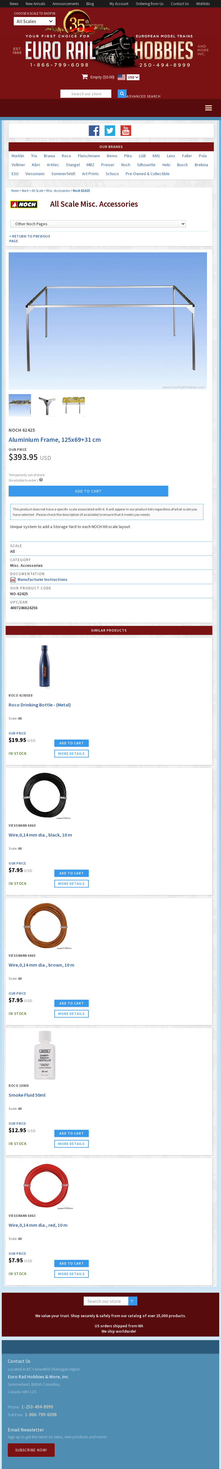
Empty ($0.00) (102, 77)
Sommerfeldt (63, 173)
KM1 (156, 155)
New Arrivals (35, 3)
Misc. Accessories (58, 191)
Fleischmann (89, 155)
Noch (125, 164)
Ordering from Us (149, 3)
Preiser (107, 164)
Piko (128, 155)
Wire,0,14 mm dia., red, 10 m (38, 1225)
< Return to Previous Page (29, 238)
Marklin (18, 155)
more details (71, 753)
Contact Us (180, 3)
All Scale (37, 191)
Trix (34, 155)
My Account (119, 3)
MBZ (90, 164)
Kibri (36, 164)
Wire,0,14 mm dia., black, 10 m (40, 835)
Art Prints (90, 173)
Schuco (112, 173)
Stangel (73, 164)
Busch (182, 164)
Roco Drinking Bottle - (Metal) (40, 705)
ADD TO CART (71, 743)
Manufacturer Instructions (38, 579)
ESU (15, 173)
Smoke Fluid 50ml (27, 1095)
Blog (90, 3)
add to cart (88, 491)
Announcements (66, 3)
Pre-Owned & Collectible (148, 173)
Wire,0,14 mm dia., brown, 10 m (41, 965)
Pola (203, 155)
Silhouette (146, 164)
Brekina (201, 164)
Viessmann (34, 173)
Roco (66, 155)
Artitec (53, 164)
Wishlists (203, 3)
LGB (142, 155)
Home (15, 191)
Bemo (112, 155)
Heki (166, 164)
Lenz (171, 155)
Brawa (49, 155)
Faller (187, 155)
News (14, 3)
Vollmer (18, 164)
